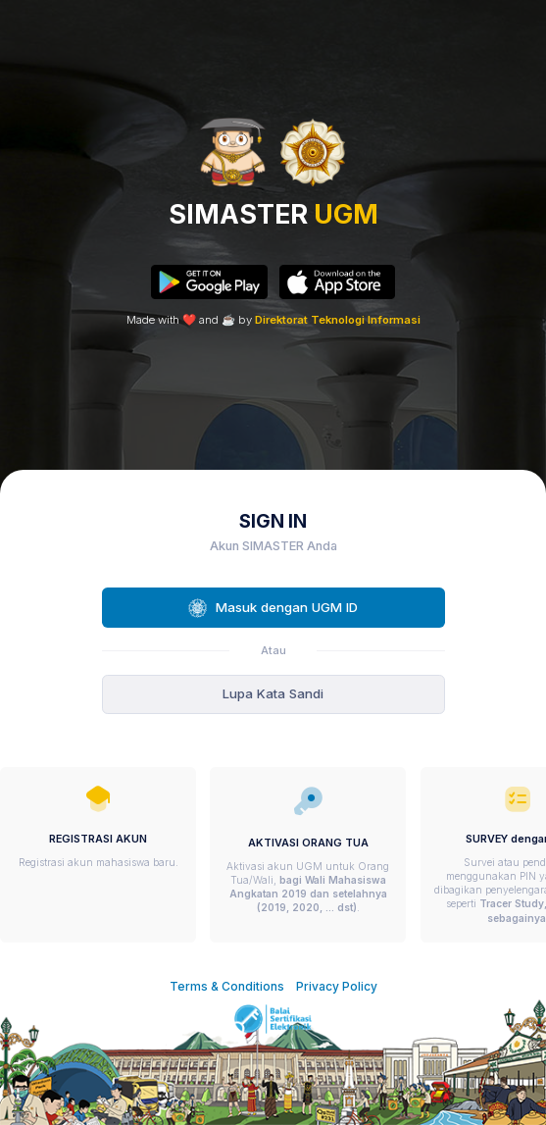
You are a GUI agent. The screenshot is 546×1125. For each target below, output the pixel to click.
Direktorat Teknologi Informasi (338, 320)
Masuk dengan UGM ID (273, 608)
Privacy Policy (336, 986)
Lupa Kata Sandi (273, 693)
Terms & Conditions (227, 986)
